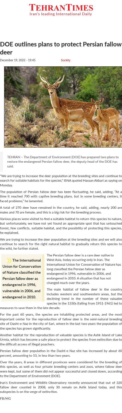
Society (65, 60)
